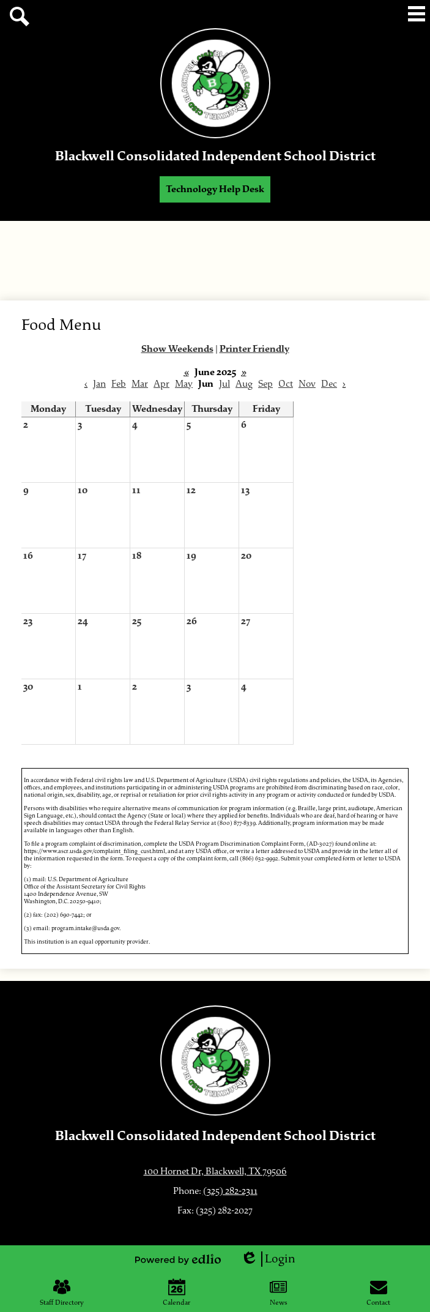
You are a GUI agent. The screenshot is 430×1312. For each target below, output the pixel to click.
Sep (265, 384)
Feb (118, 384)
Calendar (176, 1292)
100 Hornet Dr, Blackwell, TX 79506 (215, 1171)
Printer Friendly (254, 349)
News (278, 1292)
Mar (140, 384)
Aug (244, 384)
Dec (329, 384)
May (184, 384)
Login (267, 1259)
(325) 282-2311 (230, 1191)
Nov (307, 384)
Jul (224, 384)
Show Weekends (177, 349)
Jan (99, 384)
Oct (285, 384)
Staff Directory (62, 1292)
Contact (378, 1292)
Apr (161, 384)
